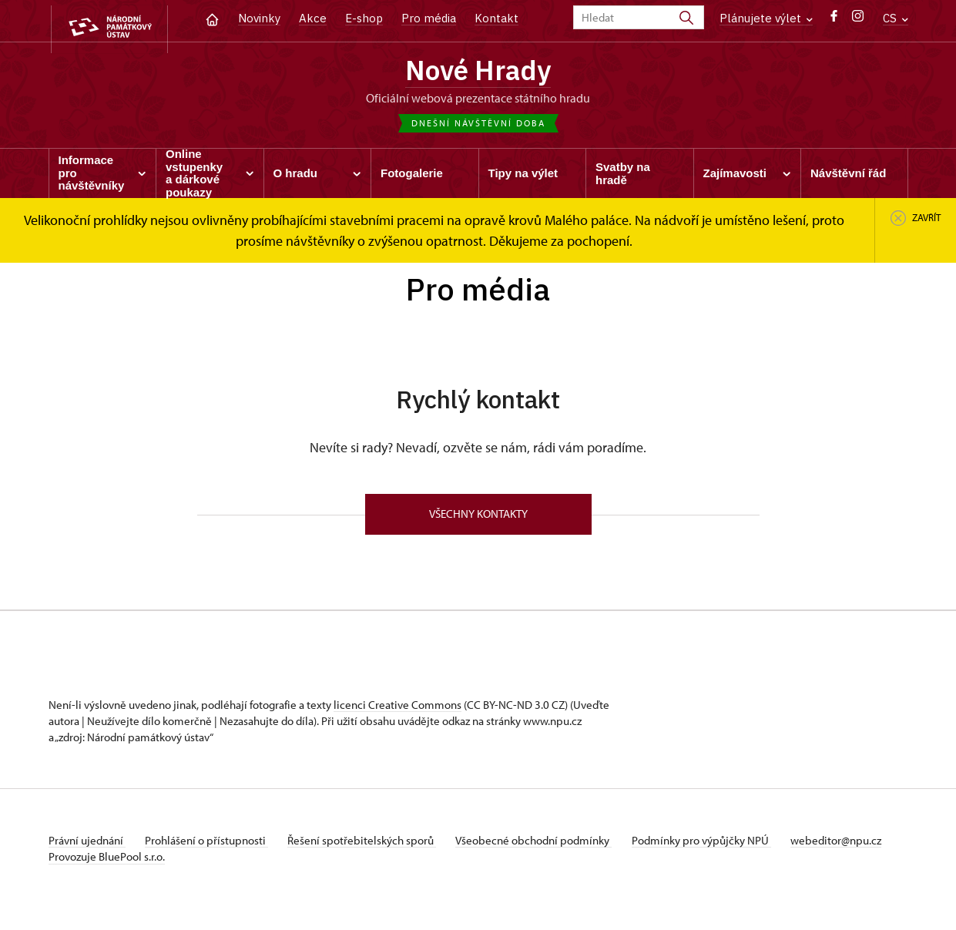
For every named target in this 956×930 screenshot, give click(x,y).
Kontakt (496, 18)
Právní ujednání (87, 846)
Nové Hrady (478, 72)
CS (895, 18)
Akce (313, 18)
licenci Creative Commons (397, 710)
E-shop (364, 18)
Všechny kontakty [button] (478, 519)
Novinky (259, 18)
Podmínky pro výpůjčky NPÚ (721, 846)
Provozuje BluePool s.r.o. (107, 878)
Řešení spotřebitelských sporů (372, 846)
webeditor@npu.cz (94, 862)
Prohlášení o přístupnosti (211, 846)
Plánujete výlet (766, 18)
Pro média (428, 18)
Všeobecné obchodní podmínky (549, 846)
